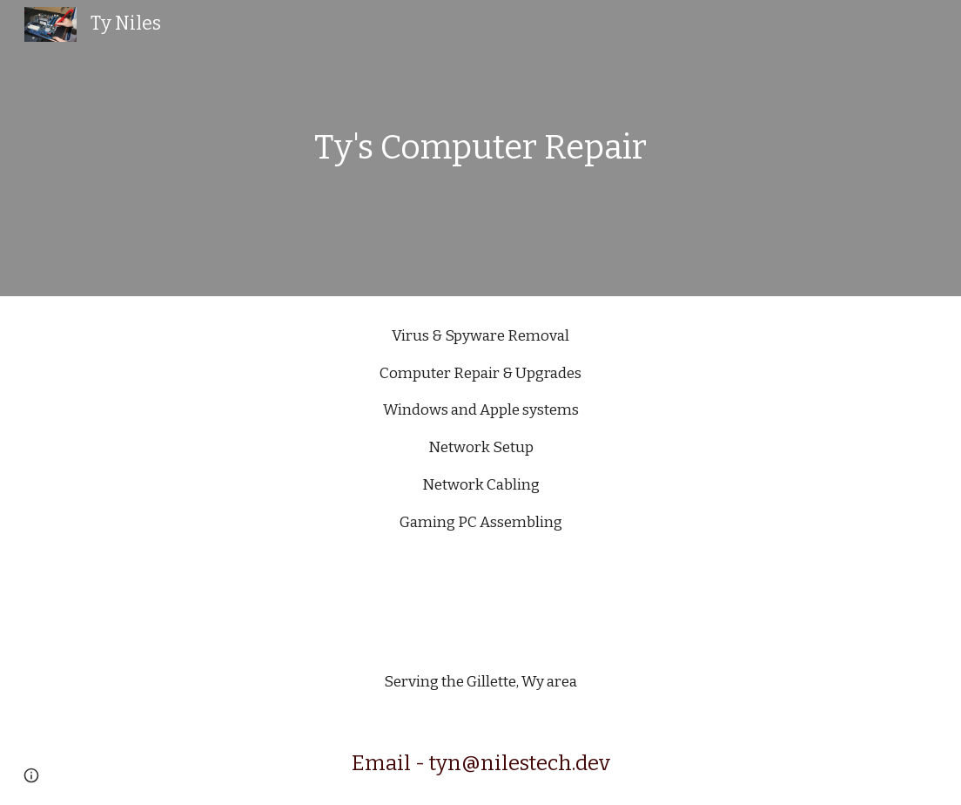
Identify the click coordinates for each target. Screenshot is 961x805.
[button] (31, 775)
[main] (481, 148)
